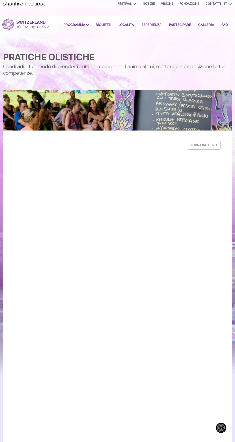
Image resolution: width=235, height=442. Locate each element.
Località (126, 25)
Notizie (149, 4)
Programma (74, 25)
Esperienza (151, 25)
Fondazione (189, 4)
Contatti (213, 4)
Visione (167, 4)
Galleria (206, 25)
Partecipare (180, 25)
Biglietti (103, 25)
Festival (125, 4)
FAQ (225, 25)
